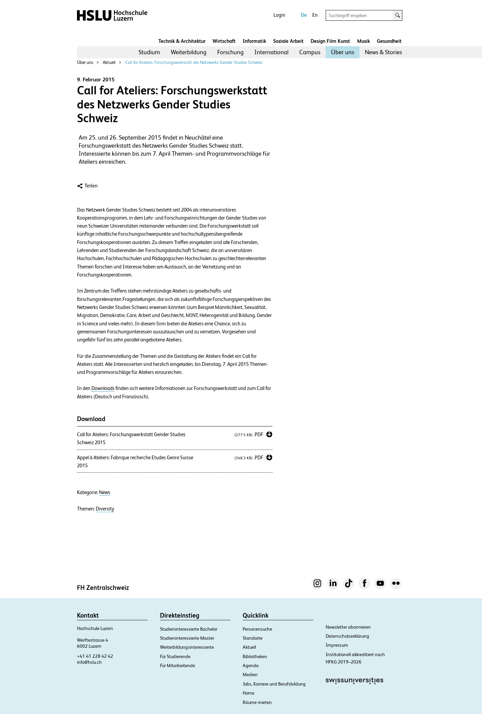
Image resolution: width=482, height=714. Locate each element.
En (315, 15)
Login (279, 15)
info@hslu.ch (89, 662)
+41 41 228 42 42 (95, 656)
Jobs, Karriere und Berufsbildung (274, 684)
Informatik (254, 41)
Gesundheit (389, 41)
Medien (250, 674)
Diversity (105, 508)
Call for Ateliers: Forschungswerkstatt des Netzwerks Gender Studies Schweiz (193, 62)
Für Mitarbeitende (177, 665)
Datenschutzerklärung (347, 636)
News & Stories (383, 52)
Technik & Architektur (182, 41)
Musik (363, 41)
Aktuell (109, 62)
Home (248, 693)
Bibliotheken (255, 656)
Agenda (251, 665)
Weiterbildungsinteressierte (187, 647)
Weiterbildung (189, 52)
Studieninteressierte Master (187, 638)
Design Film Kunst (330, 41)
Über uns (342, 52)
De (304, 15)
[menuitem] (149, 52)
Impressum (337, 645)
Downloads (102, 388)
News (104, 492)
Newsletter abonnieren (348, 627)
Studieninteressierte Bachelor (188, 629)
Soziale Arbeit (288, 41)
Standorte (252, 638)
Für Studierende (175, 656)
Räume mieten (257, 702)
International (271, 52)
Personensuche (257, 629)
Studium (149, 52)
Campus (309, 52)
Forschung (230, 52)
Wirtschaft (224, 41)
